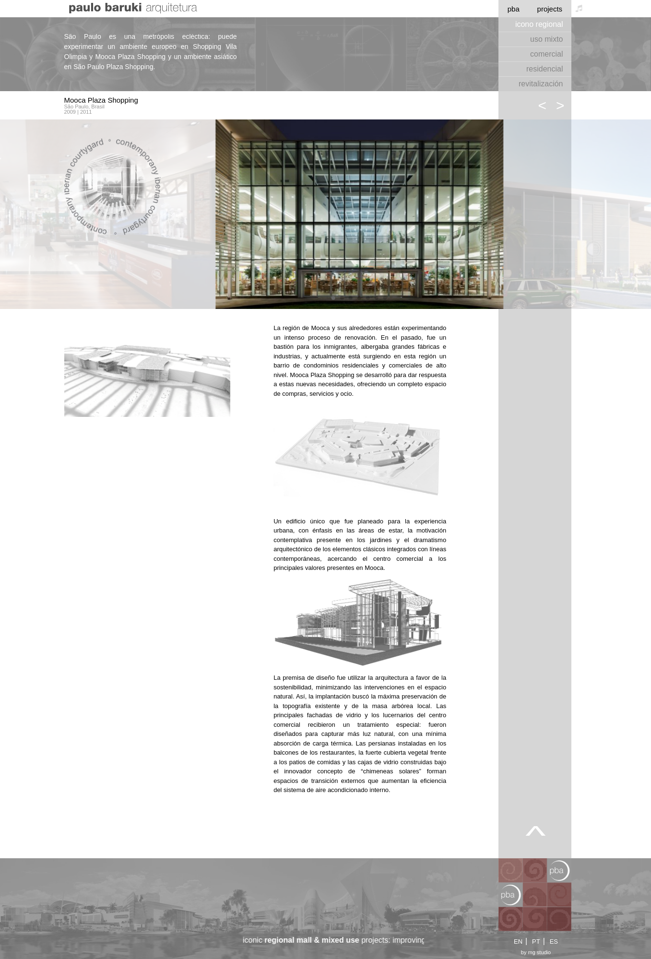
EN (518, 941)
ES (554, 941)
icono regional (539, 24)
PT (536, 941)
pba (514, 9)
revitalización (541, 84)
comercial (546, 54)
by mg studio (536, 952)
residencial (544, 69)
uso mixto (546, 39)
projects (550, 9)
